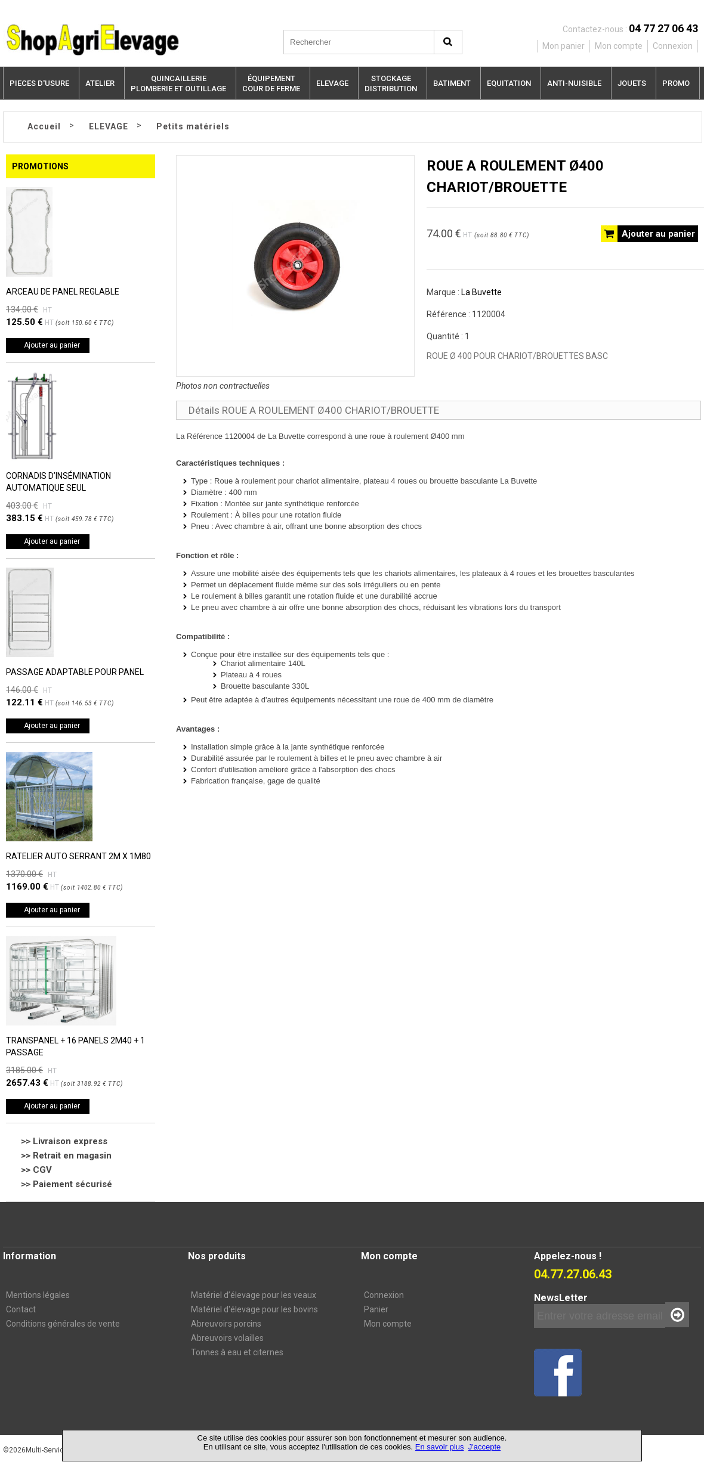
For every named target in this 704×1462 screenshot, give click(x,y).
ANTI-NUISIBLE (574, 83)
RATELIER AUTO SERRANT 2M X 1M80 (78, 856)
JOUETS (631, 83)
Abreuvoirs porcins (226, 1323)
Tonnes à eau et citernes (237, 1352)
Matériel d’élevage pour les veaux (253, 1295)
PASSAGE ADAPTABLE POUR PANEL (75, 672)
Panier (376, 1309)
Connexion (384, 1295)
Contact (21, 1309)
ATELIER (100, 83)
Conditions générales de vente (63, 1323)
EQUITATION (509, 83)
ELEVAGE (332, 83)
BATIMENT (452, 83)
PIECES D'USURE (39, 83)
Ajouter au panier (52, 345)
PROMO (676, 83)
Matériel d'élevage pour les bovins (254, 1309)
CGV (42, 1169)
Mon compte (388, 1323)
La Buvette (481, 292)
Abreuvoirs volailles (227, 1338)
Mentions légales (38, 1295)
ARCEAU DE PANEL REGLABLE (62, 291)
